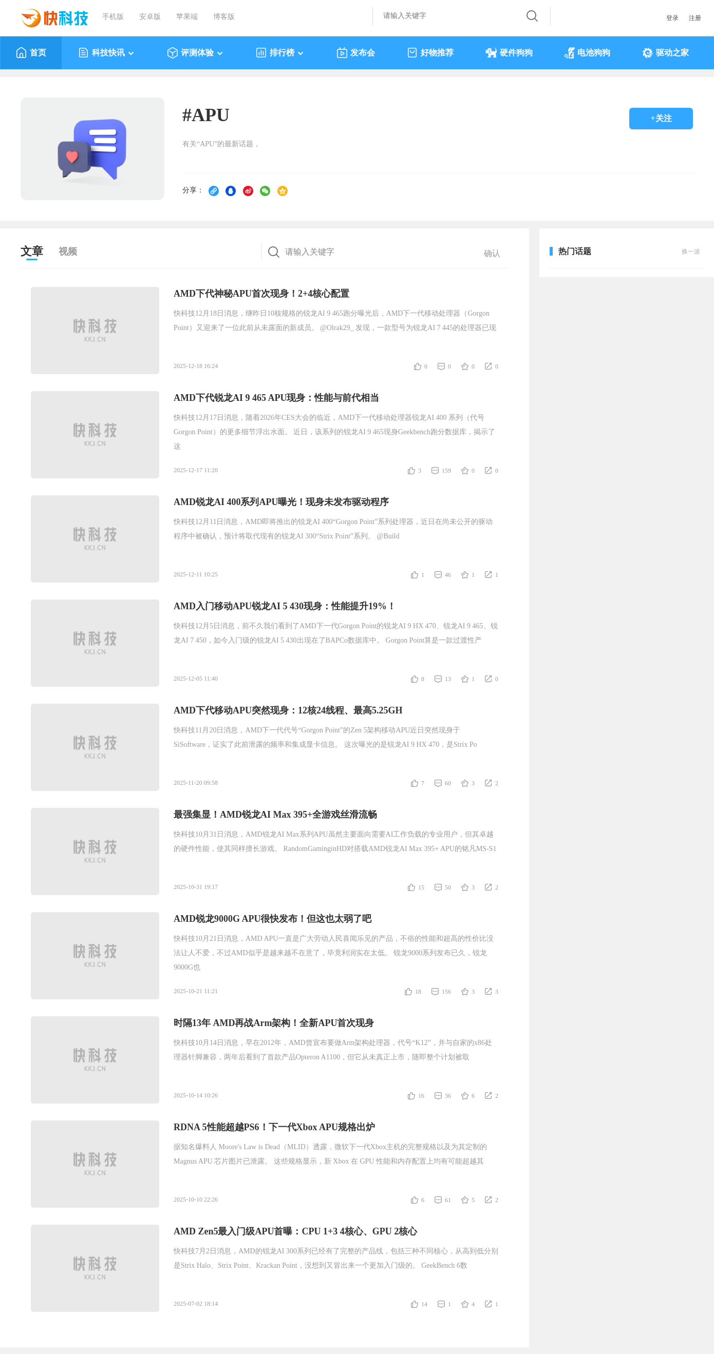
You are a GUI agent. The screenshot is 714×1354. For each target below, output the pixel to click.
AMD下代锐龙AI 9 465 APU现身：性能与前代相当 (277, 398)
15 (421, 887)
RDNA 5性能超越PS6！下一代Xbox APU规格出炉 (274, 1127)
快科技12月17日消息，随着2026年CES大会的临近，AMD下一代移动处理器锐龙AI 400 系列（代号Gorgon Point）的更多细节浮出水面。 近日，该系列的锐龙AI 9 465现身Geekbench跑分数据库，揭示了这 (334, 432)
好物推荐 (430, 53)
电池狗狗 (587, 53)
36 (448, 1095)
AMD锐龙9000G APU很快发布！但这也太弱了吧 (273, 919)
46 (448, 574)
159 (446, 470)
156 (446, 991)
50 (448, 887)
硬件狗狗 (509, 53)
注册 (695, 18)
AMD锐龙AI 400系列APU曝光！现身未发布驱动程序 (281, 502)
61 (448, 1200)
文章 (32, 251)
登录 (672, 18)
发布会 (355, 53)
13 (448, 679)
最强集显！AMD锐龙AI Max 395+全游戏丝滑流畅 (275, 814)
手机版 (113, 17)
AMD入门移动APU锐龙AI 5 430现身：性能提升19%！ (285, 606)
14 (424, 1304)
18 (418, 991)
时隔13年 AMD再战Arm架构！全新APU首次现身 (274, 1023)
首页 (31, 53)
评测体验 (195, 53)
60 (448, 783)
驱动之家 (665, 53)
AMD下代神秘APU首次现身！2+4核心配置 (261, 293)
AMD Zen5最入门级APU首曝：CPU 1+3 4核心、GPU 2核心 (295, 1231)
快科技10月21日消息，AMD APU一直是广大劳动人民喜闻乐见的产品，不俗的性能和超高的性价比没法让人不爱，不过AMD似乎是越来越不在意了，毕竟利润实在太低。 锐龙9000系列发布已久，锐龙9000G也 (334, 953)
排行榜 (280, 53)
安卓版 (150, 17)
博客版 (224, 17)
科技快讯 (106, 53)
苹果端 (187, 17)
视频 (68, 251)
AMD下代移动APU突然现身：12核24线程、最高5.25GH (288, 710)
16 (421, 1095)
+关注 (660, 118)
